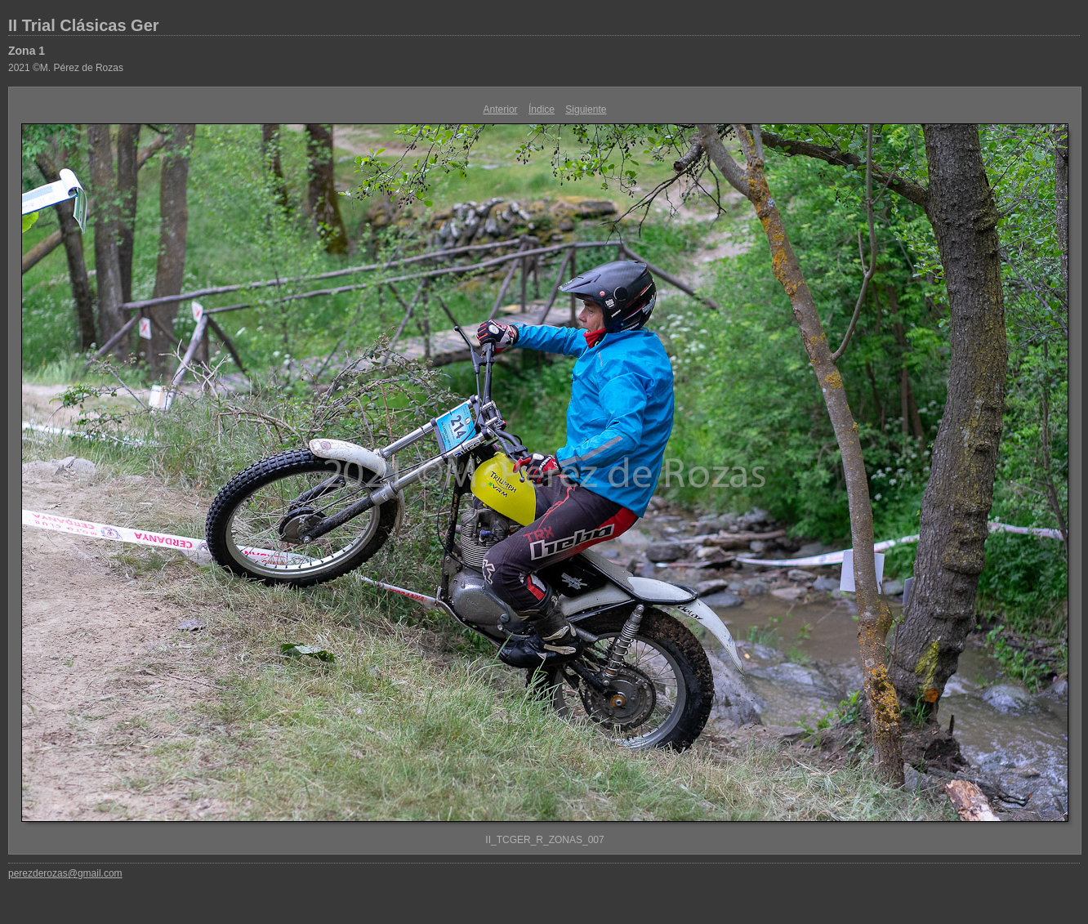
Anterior (501, 109)
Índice (541, 109)
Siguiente (585, 109)
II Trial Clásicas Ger (83, 25)
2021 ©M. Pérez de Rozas (65, 68)
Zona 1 (26, 50)
